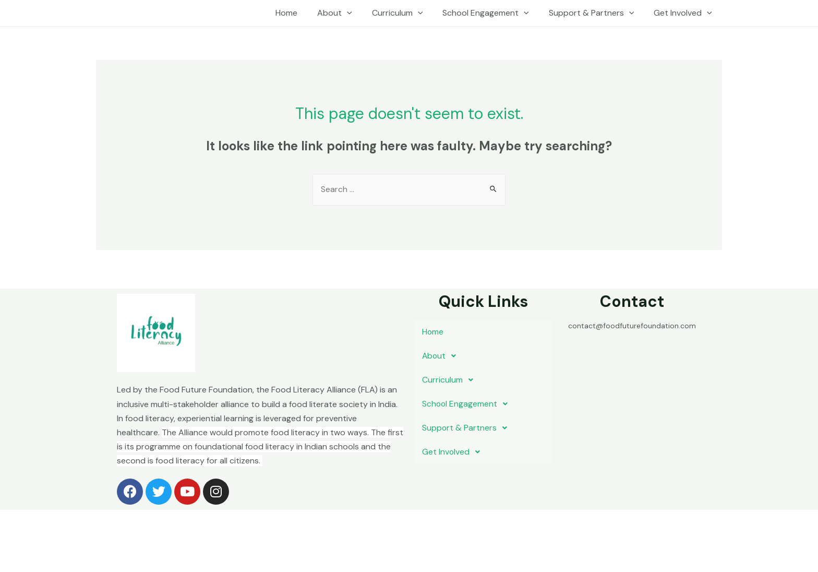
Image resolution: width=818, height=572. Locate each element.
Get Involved (684, 13)
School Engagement (493, 13)
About (348, 13)
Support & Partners (596, 13)
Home (304, 12)
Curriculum (408, 13)
